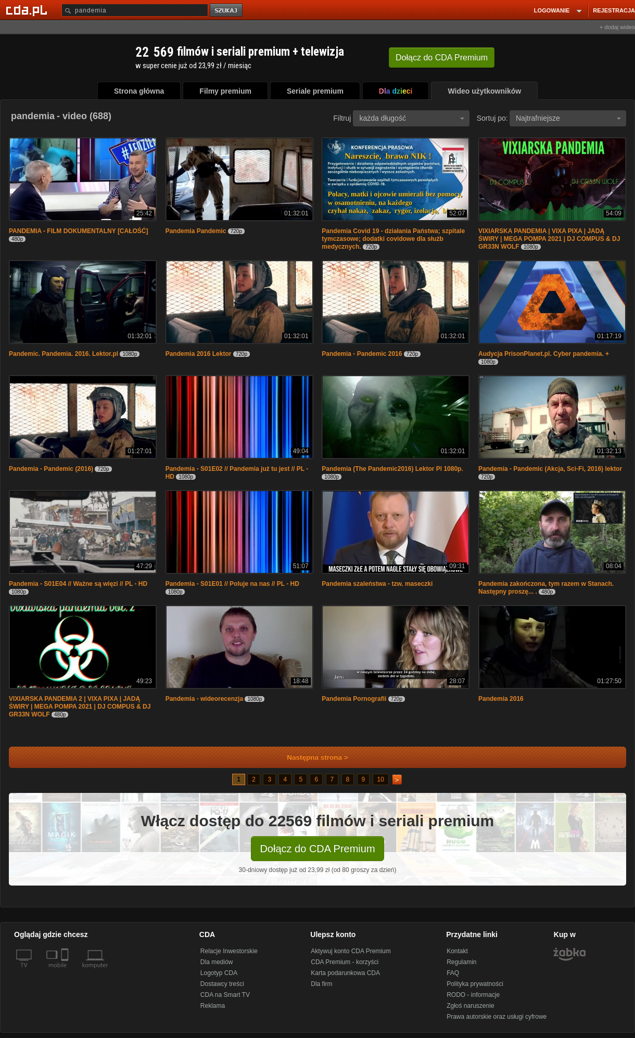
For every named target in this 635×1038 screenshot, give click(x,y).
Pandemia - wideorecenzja (204, 698)
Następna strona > (310, 757)
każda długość (411, 118)
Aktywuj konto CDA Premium (350, 951)
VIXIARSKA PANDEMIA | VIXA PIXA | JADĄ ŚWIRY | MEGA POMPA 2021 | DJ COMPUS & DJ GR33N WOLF (549, 238)
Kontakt (457, 951)
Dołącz (442, 57)
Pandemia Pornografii (354, 698)
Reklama (212, 1005)
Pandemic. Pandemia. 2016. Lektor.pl (63, 353)
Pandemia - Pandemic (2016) (51, 468)
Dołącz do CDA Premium (317, 848)
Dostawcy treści (222, 984)
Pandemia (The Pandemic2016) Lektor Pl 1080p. (392, 468)
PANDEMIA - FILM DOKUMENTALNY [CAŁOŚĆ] (78, 231)
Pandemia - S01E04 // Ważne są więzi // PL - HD (78, 583)
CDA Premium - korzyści (344, 962)
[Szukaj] (134, 10)
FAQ (453, 973)
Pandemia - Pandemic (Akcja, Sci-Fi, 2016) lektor (550, 468)
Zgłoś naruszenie (470, 1005)
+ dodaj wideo (617, 27)
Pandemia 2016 (501, 698)
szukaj (227, 11)
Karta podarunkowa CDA (345, 973)
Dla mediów (216, 962)
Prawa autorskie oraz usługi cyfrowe (497, 1016)
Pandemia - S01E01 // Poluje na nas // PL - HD (232, 583)
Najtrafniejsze (568, 118)
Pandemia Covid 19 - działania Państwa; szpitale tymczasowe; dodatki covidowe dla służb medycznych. (393, 238)
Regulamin (461, 962)
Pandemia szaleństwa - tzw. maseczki (377, 583)
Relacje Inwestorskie (229, 951)
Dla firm (321, 984)
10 (380, 779)
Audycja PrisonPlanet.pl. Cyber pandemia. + (543, 353)
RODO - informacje (473, 994)
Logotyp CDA (218, 973)
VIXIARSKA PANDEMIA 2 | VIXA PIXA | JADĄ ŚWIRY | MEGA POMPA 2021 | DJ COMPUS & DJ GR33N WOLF (79, 706)
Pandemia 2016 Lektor (199, 353)
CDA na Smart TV (225, 994)
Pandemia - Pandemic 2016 (362, 353)
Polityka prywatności (475, 984)
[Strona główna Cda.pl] (28, 10)
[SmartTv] (66, 971)
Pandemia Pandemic (197, 231)
